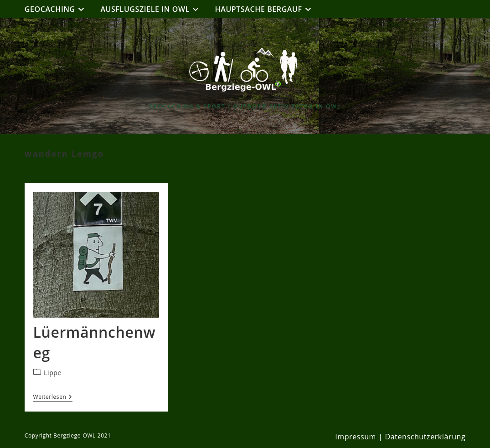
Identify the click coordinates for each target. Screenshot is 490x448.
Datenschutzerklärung (425, 437)
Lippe (53, 372)
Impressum (355, 437)
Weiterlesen (53, 397)
